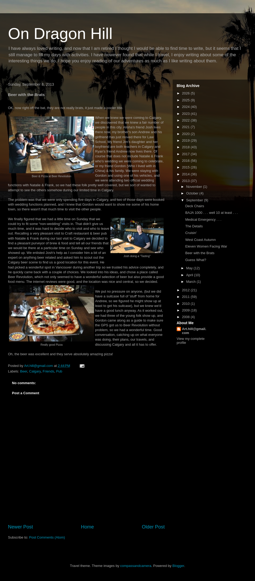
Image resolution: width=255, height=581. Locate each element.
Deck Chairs (194, 206)
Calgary (35, 371)
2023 (186, 114)
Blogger (178, 566)
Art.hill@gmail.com (194, 331)
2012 (186, 290)
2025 (186, 100)
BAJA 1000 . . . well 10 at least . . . (211, 213)
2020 (186, 134)
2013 (186, 181)
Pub (59, 371)
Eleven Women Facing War (206, 246)
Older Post (153, 527)
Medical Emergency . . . (203, 220)
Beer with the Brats (199, 253)
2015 (186, 167)
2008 (186, 317)
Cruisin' (191, 233)
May (190, 268)
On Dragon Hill (60, 33)
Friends (48, 371)
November (194, 187)
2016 (186, 161)
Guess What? (195, 260)
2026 (186, 93)
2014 (186, 174)
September (195, 200)
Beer (23, 371)
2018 (186, 147)
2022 (186, 120)
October (192, 193)
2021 (186, 127)
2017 (186, 154)
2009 (186, 310)
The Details (194, 226)
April (190, 275)
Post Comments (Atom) (47, 537)
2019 (186, 140)
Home (87, 527)
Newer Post (20, 527)
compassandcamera (135, 566)
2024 (186, 107)
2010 (186, 304)
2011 (186, 297)
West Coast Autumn (200, 240)
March (191, 282)
